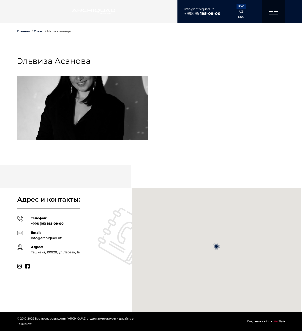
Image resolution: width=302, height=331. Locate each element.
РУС (241, 6)
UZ (241, 11)
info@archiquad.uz (199, 9)
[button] (273, 11)
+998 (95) (47, 224)
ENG (241, 17)
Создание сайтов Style (266, 321)
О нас (38, 31)
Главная (23, 31)
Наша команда (59, 31)
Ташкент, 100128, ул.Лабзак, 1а (55, 252)
